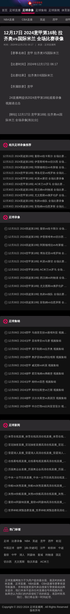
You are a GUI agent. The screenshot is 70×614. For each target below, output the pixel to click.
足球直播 (15, 10)
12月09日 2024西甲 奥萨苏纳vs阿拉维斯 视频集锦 (35, 357)
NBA (27, 540)
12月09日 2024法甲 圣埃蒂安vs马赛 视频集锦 (32, 340)
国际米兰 (53, 53)
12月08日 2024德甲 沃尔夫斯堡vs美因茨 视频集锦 (35, 398)
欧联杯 (52, 547)
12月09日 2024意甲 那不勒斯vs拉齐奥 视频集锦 (34, 348)
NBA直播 (9, 19)
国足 (58, 554)
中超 (61, 547)
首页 (4, 10)
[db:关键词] (31, 547)
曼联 (6, 554)
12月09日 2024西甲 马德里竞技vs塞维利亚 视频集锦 (36, 332)
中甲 (14, 554)
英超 (42, 19)
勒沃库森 (32, 561)
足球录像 (28, 10)
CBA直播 (27, 19)
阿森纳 (31, 554)
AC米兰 (44, 561)
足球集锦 (41, 10)
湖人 (22, 554)
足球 (6, 540)
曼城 (40, 554)
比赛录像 (17, 540)
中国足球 (9, 547)
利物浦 (49, 554)
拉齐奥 (38, 53)
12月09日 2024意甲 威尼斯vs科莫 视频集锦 (31, 365)
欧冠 (58, 540)
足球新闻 (54, 10)
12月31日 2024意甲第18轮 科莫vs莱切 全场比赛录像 (33, 178)
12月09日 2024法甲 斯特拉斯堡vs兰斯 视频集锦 (34, 389)
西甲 (55, 19)
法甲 (42, 547)
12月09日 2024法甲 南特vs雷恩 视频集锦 (30, 381)
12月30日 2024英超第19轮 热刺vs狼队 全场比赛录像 (33, 200)
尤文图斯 (19, 561)
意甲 (30, 86)
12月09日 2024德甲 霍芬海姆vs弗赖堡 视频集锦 (34, 373)
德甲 (19, 547)
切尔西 (8, 561)
